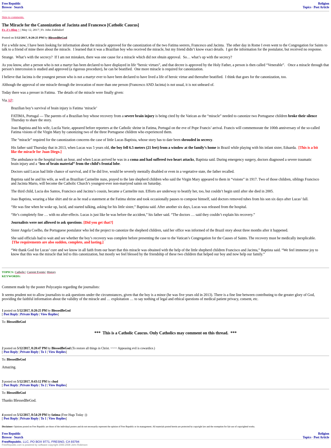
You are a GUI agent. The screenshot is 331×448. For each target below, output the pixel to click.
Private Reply (29, 314)
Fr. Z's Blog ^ (11, 29)
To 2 (43, 385)
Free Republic (11, 3)
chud (54, 381)
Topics (307, 7)
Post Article (321, 7)
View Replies (49, 314)
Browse (7, 7)
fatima (55, 415)
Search (18, 7)
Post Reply (11, 314)
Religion (323, 3)
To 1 (43, 352)
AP (10, 100)
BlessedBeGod (61, 310)
